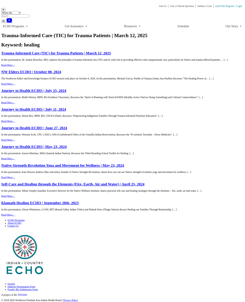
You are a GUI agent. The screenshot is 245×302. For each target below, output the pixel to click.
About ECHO (14, 223)
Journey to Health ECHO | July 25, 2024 (33, 90)
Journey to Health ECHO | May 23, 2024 (34, 147)
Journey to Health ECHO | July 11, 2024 (33, 109)
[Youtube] (9, 20)
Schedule (183, 26)
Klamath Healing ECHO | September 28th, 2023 (40, 203)
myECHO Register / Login (228, 6)
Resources (132, 26)
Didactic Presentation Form (21, 286)
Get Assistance (76, 26)
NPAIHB (22, 294)
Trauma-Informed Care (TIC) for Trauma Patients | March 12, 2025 (56, 53)
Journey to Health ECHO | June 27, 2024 (34, 128)
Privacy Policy (70, 300)
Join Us (163, 6)
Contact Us (13, 226)
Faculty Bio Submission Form (23, 289)
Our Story (234, 26)
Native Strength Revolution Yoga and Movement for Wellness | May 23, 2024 (62, 165)
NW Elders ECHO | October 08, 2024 (31, 72)
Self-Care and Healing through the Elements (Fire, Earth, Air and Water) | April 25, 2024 (72, 184)
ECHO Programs (15, 26)
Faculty (11, 283)
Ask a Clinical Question (182, 6)
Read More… (8, 65)
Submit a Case (204, 6)
